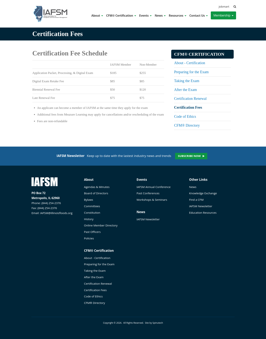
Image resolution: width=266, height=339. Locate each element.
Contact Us (198, 15)
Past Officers (92, 232)
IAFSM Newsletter (148, 219)
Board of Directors (96, 193)
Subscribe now (189, 156)
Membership (223, 15)
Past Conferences (148, 193)
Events (145, 15)
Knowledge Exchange (203, 193)
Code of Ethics (185, 116)
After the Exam (185, 90)
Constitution (92, 212)
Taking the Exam (186, 81)
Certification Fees (188, 107)
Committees (92, 206)
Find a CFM (196, 199)
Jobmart (224, 6)
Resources (177, 15)
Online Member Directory (100, 225)
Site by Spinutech (154, 322)
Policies (89, 238)
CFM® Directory (187, 125)
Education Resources (202, 212)
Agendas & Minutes (97, 187)
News (160, 15)
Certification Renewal (190, 98)
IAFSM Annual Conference (153, 187)
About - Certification (189, 63)
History (88, 219)
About (97, 15)
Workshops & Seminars (152, 199)
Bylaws (88, 199)
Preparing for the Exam (191, 72)
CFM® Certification (121, 15)
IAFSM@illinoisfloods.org (56, 213)
